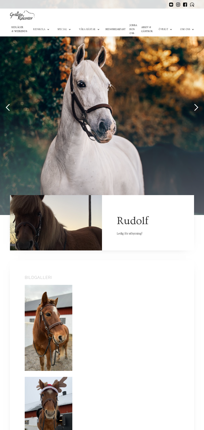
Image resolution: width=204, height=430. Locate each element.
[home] (22, 15)
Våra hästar (87, 29)
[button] (41, 29)
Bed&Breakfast (116, 29)
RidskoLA (39, 29)
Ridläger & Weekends (19, 29)
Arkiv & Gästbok (147, 29)
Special (62, 29)
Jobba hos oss (133, 29)
